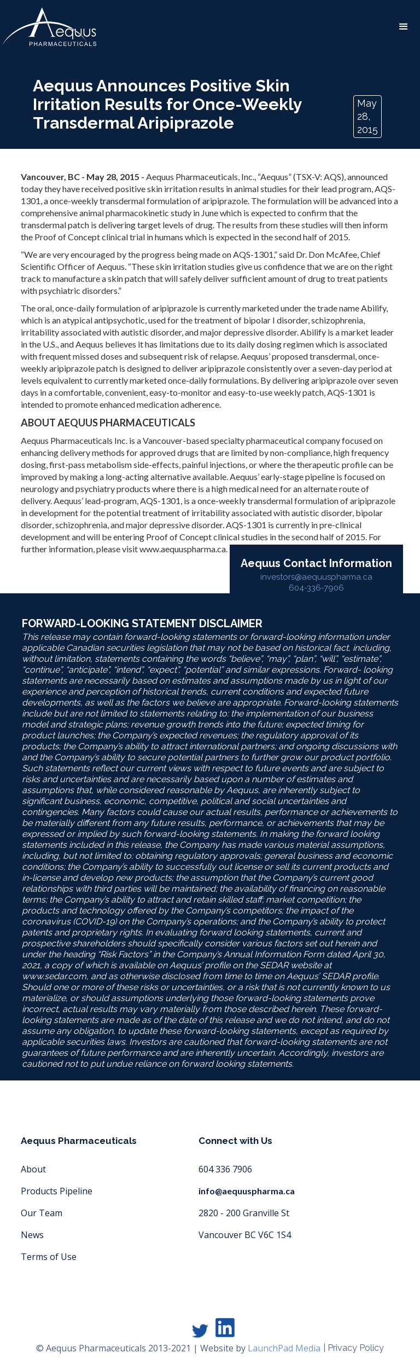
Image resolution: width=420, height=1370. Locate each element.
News (32, 1235)
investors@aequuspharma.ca (316, 577)
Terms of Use (49, 1257)
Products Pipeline (56, 1191)
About (33, 1169)
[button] (403, 26)
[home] (49, 26)
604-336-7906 (316, 588)
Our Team (41, 1213)
